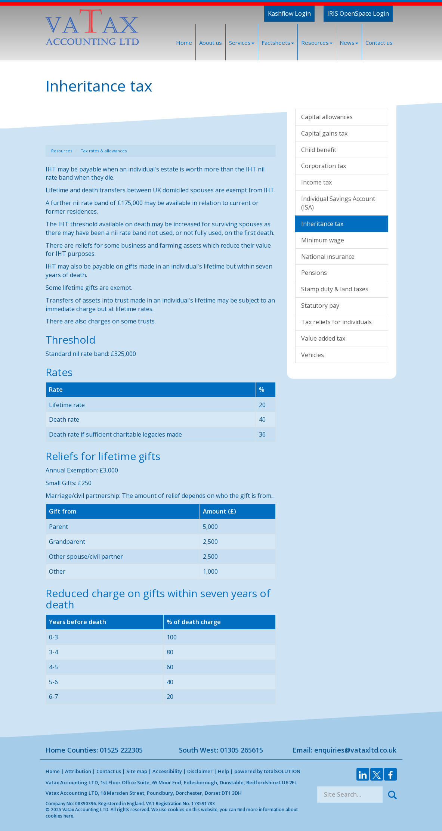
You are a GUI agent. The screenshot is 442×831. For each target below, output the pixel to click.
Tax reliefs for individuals (336, 322)
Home (184, 42)
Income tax (316, 182)
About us (210, 42)
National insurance (328, 256)
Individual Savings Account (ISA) (338, 203)
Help (223, 771)
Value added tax (323, 338)
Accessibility (167, 771)
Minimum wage (322, 240)
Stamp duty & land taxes (334, 289)
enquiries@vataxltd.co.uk (355, 749)
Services (241, 42)
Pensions (314, 273)
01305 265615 (241, 749)
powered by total (267, 771)
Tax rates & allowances (104, 151)
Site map (136, 771)
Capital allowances (327, 117)
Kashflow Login (289, 13)
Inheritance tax (322, 224)
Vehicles (312, 355)
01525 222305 (121, 749)
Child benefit (318, 150)
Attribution (78, 771)
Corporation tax (323, 166)
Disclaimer (200, 771)
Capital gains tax (324, 133)
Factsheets (278, 42)
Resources (317, 42)
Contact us (379, 42)
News (349, 42)
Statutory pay (320, 305)
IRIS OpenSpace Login (358, 13)
